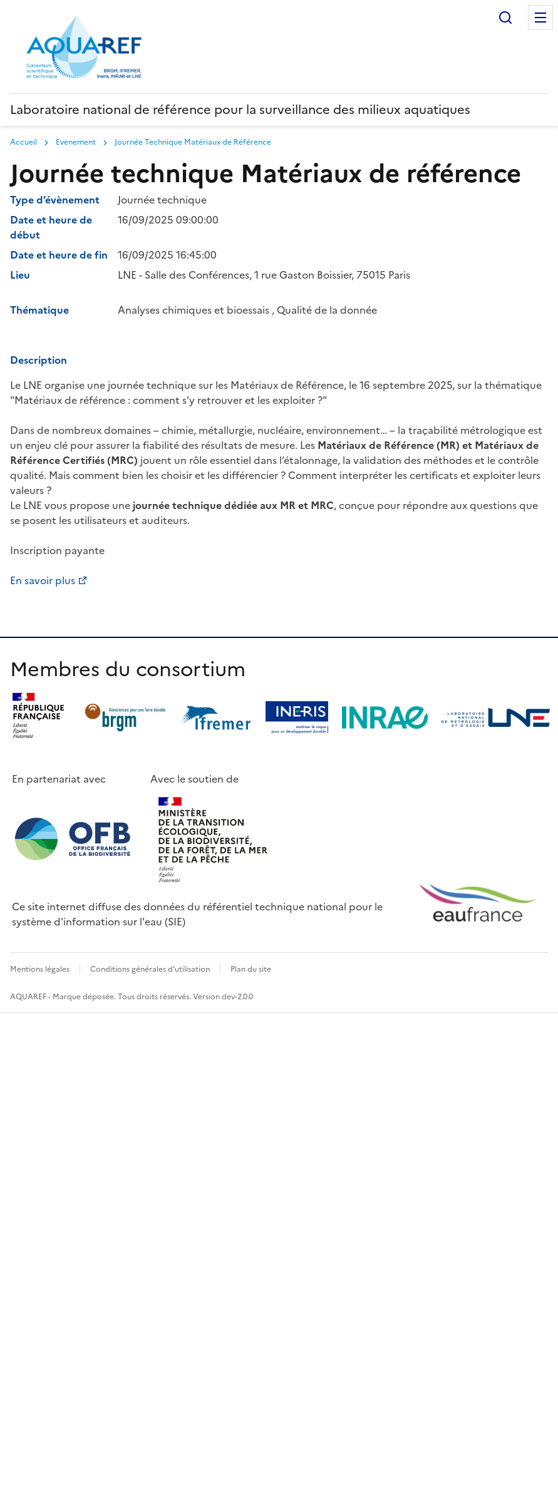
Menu (540, 17)
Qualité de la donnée (327, 309)
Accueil (23, 142)
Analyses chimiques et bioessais (193, 309)
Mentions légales (40, 969)
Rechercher (505, 17)
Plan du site (250, 969)
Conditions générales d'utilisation (150, 969)
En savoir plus (42, 580)
